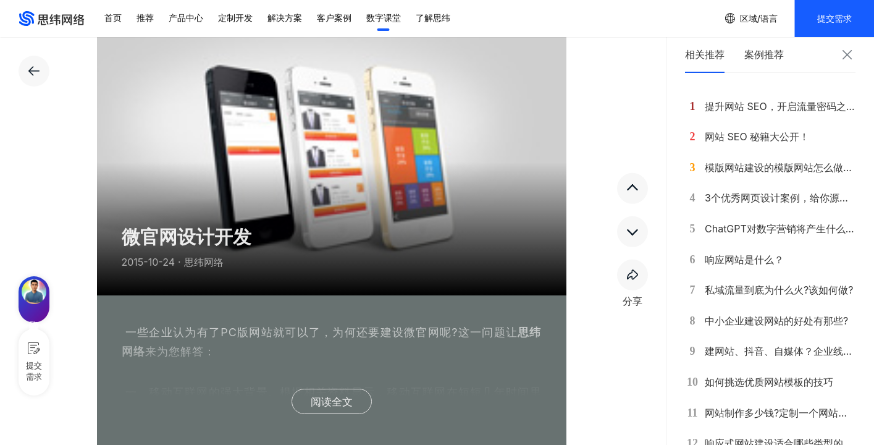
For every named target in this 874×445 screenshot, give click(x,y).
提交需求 (834, 18)
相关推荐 (705, 54)
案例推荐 (764, 54)
